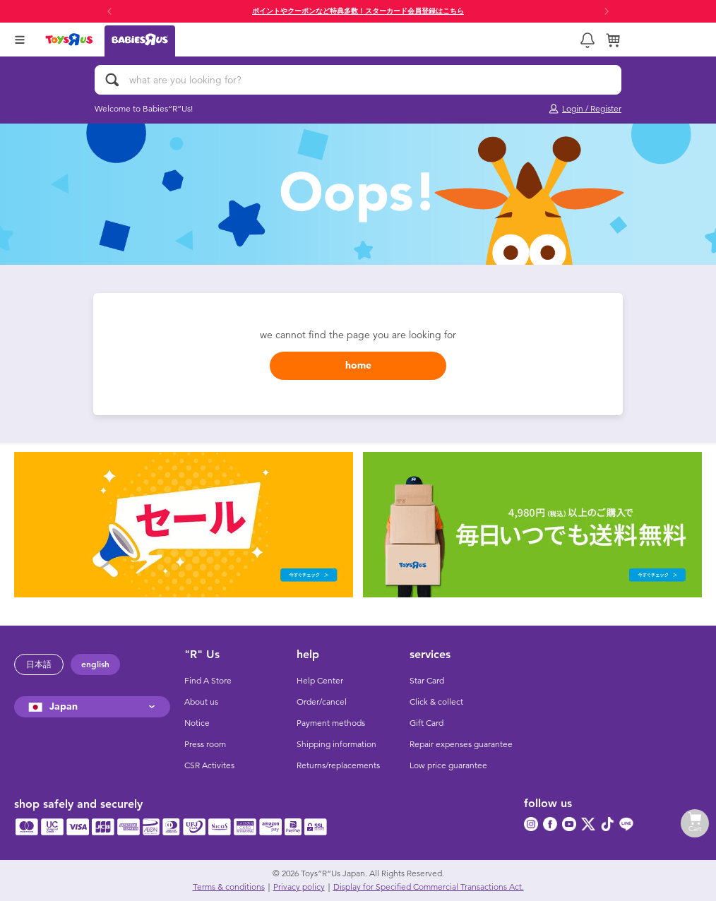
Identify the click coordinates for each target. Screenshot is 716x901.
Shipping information (336, 744)
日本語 (39, 664)
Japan (51, 706)
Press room (205, 744)
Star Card (427, 681)
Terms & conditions (229, 887)
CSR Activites (209, 765)
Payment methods (331, 723)
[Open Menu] (19, 39)
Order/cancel (322, 702)
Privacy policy (299, 887)
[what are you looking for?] (358, 80)
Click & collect (436, 702)
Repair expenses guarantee (461, 744)
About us (201, 702)
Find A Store (208, 681)
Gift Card (426, 723)
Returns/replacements (338, 765)
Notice (197, 723)
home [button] (358, 365)
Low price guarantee (448, 765)
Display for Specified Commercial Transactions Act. (428, 887)
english (95, 664)
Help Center (320, 681)
